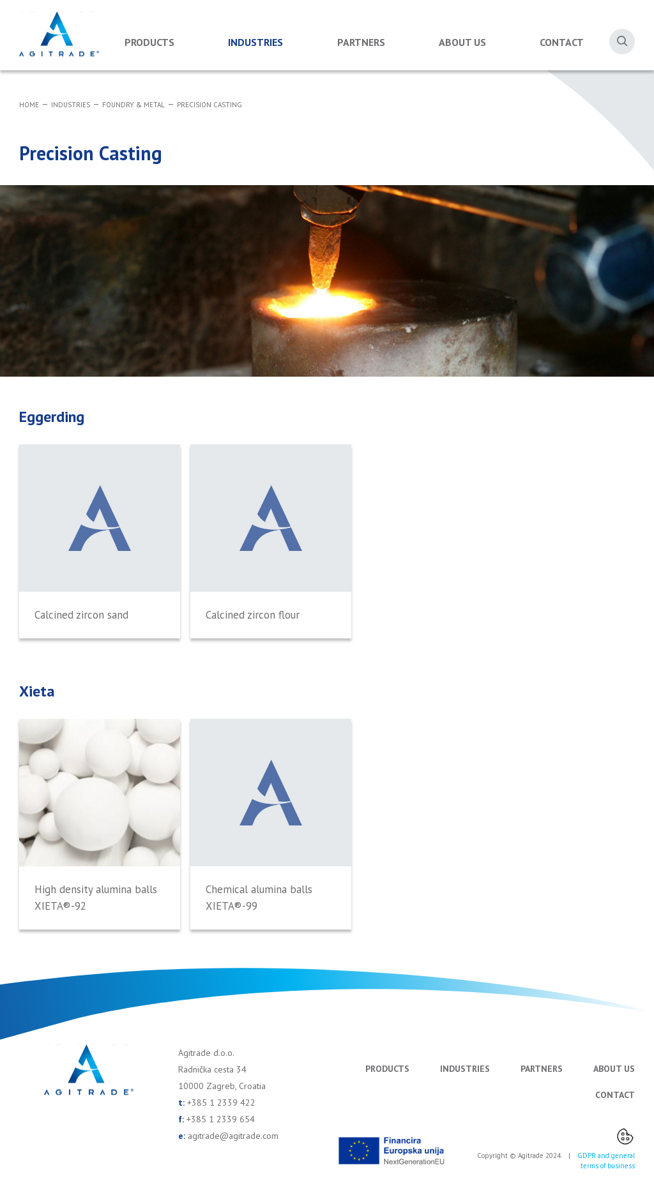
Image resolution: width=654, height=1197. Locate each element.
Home (29, 104)
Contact (562, 42)
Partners (361, 42)
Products (149, 42)
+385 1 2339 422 (221, 1102)
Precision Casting (209, 104)
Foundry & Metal (133, 104)
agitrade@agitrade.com (233, 1135)
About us (462, 42)
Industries (255, 42)
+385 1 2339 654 (220, 1119)
